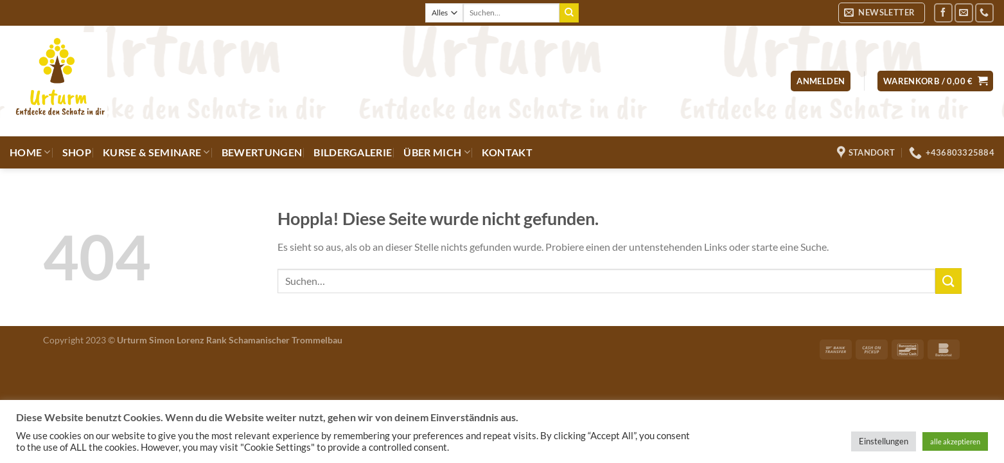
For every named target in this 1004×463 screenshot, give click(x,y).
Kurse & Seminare (156, 152)
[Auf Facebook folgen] (943, 12)
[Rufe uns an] (984, 12)
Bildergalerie (352, 152)
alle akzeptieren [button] (955, 441)
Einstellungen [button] (883, 441)
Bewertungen (262, 152)
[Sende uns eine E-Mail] (964, 12)
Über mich (436, 152)
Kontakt (507, 152)
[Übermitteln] (569, 13)
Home (30, 152)
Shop (76, 152)
